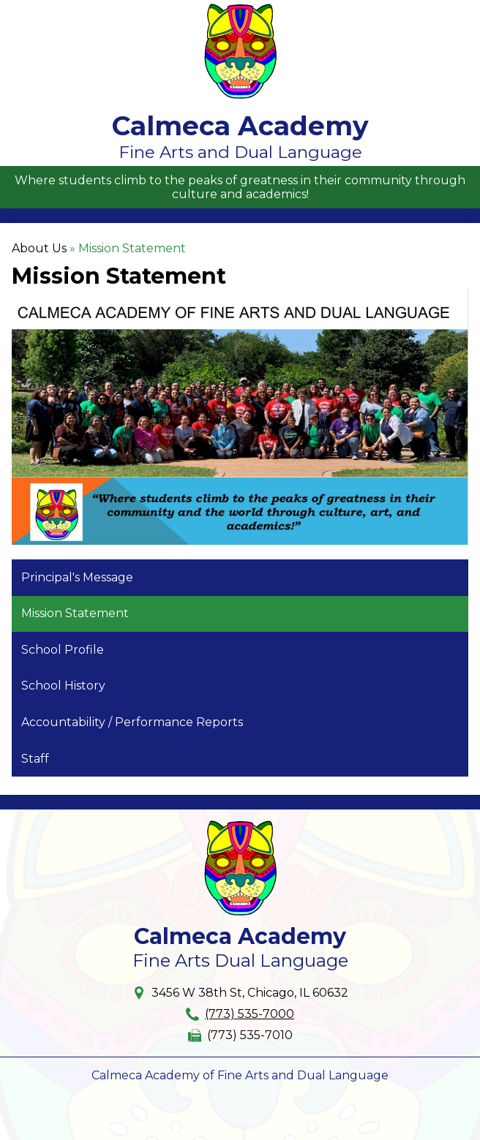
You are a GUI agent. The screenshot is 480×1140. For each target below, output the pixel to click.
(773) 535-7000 (249, 1014)
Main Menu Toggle (455, 12)
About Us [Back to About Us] (39, 248)
